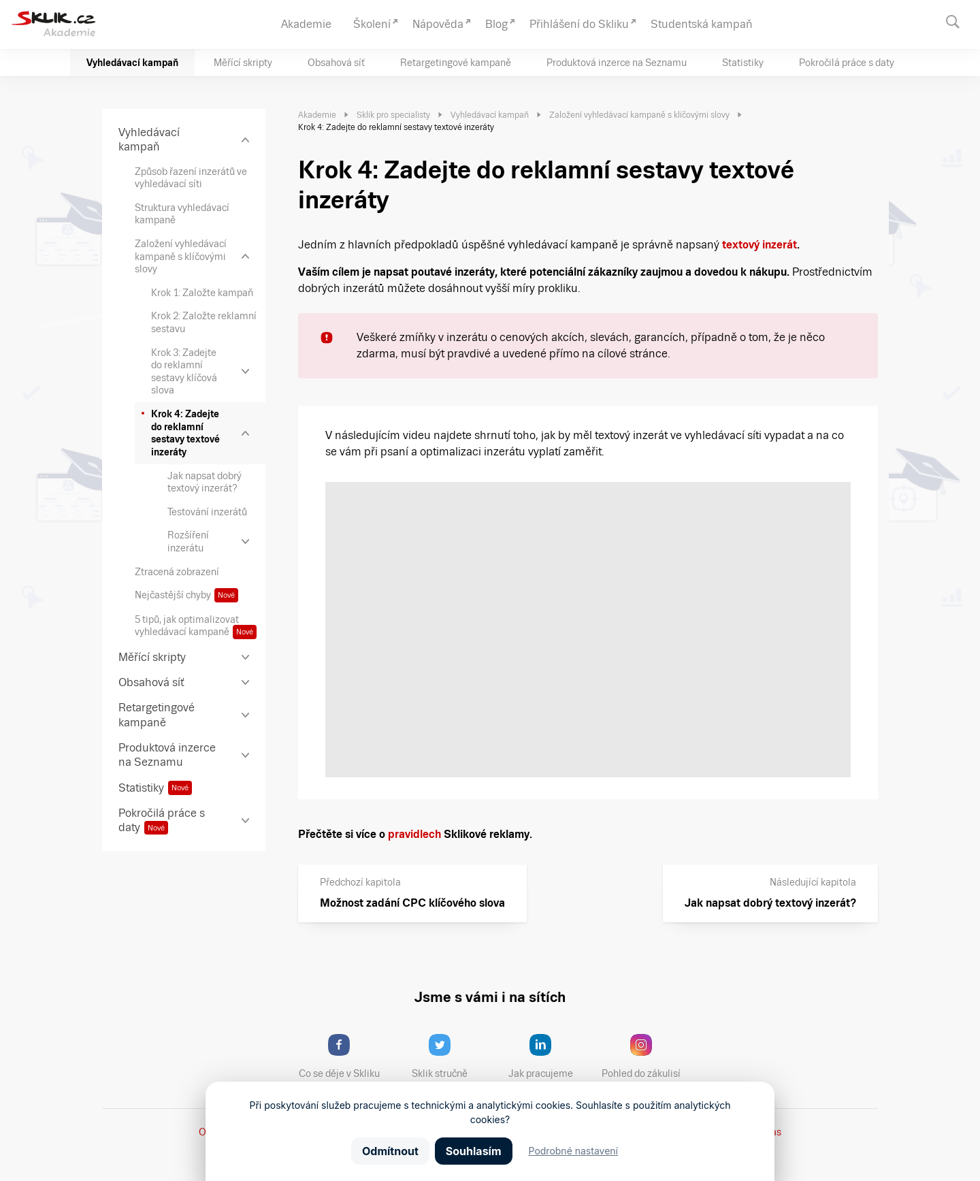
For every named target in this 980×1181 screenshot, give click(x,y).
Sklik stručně (450, 1056)
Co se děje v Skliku (344, 1056)
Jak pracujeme (549, 1056)
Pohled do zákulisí (646, 1056)
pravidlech (414, 834)
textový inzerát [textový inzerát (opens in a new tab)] (759, 244)
